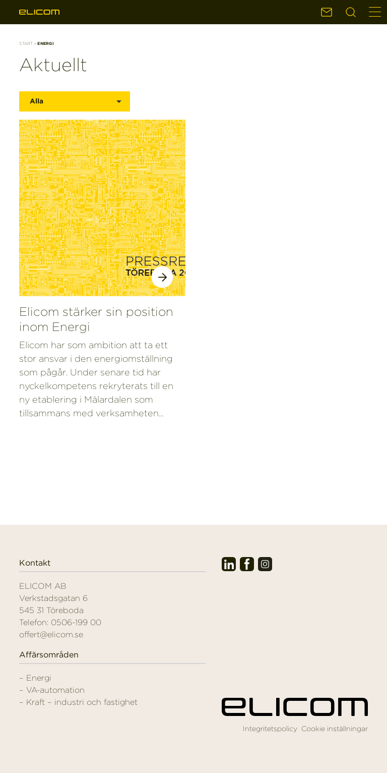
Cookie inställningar (334, 729)
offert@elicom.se (51, 634)
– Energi (35, 678)
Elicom (39, 12)
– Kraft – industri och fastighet (78, 702)
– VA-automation (52, 690)
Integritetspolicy (270, 729)
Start (26, 43)
